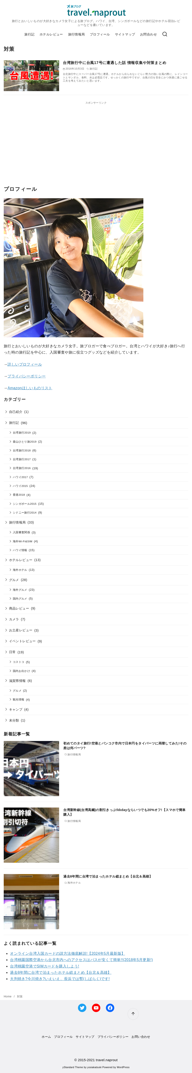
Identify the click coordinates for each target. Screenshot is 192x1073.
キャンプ (16, 709)
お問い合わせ (140, 1036)
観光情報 (18, 699)
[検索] (165, 34)
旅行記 (29, 34)
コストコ (18, 661)
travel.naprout (107, 1060)
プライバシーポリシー (26, 376)
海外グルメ (20, 589)
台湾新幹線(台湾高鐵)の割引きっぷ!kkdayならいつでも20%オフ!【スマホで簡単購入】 (124, 812)
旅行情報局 (76, 34)
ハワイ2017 (20, 477)
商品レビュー (19, 608)
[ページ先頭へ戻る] (133, 1014)
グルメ (14, 580)
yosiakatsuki (94, 1067)
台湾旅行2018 (22, 450)
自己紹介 (16, 412)
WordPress (123, 1067)
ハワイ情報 (20, 550)
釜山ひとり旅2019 (25, 441)
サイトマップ (125, 34)
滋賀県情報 (17, 681)
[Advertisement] (96, 137)
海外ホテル (20, 569)
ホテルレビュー (51, 34)
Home (8, 996)
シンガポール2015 (25, 503)
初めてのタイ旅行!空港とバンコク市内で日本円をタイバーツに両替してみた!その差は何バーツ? (124, 745)
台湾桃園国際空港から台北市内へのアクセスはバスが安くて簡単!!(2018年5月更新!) (81, 960)
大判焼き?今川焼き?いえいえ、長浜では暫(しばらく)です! (60, 979)
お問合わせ (148, 34)
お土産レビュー (21, 630)
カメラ (14, 619)
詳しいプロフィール (24, 364)
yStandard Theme (72, 1067)
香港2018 (19, 494)
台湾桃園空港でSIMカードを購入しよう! (44, 966)
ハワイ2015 (20, 485)
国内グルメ (20, 598)
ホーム (46, 1036)
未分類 (14, 720)
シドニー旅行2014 (25, 512)
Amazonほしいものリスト (29, 388)
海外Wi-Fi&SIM (22, 541)
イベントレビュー (22, 641)
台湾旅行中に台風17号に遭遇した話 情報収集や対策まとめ (114, 63)
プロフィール (100, 34)
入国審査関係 (21, 532)
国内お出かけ (21, 670)
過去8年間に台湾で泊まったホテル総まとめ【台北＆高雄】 (107, 876)
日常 (12, 652)
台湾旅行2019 (22, 432)
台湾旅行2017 (22, 459)
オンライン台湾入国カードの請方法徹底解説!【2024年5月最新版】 (67, 953)
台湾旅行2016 (22, 467)
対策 (20, 996)
